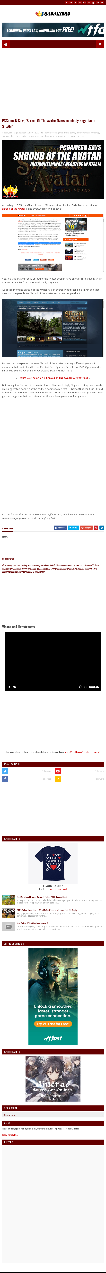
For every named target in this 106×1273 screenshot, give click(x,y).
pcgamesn (34, 136)
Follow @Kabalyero (10, 1134)
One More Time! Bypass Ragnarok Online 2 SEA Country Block (42, 897)
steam (81, 136)
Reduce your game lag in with (53, 377)
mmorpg (95, 132)
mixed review (83, 132)
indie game (69, 132)
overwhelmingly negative (14, 136)
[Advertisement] (53, 487)
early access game (53, 132)
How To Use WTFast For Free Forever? (32, 923)
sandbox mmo (47, 136)
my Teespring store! (58, 889)
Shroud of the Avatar (13, 208)
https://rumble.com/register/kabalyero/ (82, 752)
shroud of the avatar (66, 136)
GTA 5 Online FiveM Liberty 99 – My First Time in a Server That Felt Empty (47, 910)
